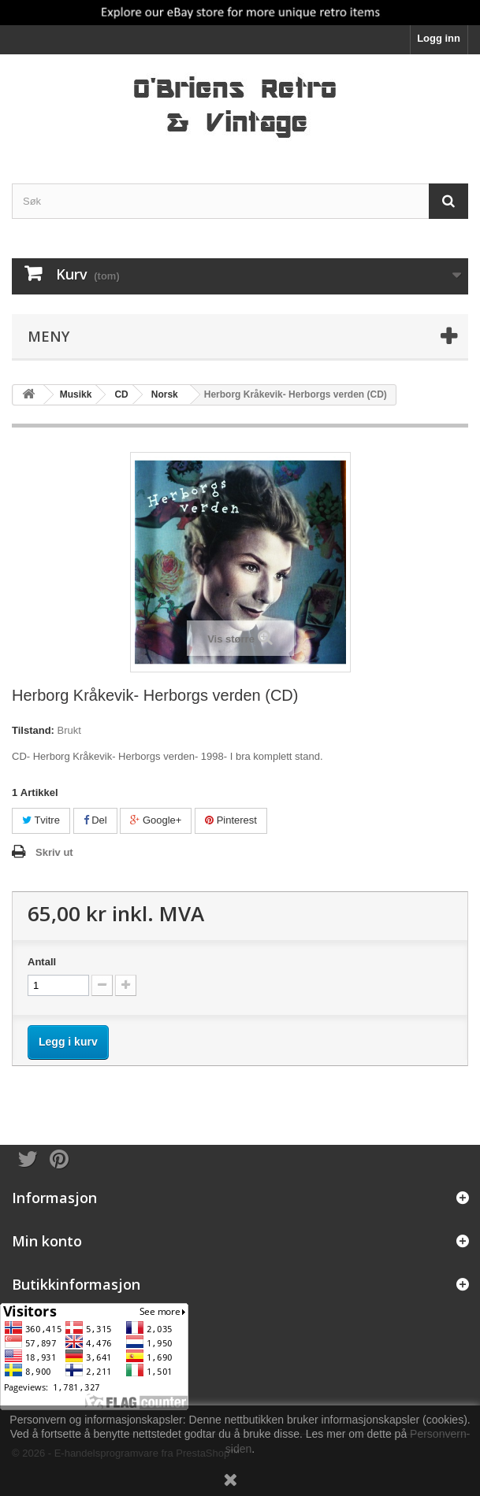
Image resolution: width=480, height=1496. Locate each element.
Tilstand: (33, 730)
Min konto (47, 1240)
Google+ (155, 820)
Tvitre (41, 820)
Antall (42, 962)
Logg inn (438, 38)
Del (95, 820)
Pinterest (231, 820)
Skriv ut (54, 852)
